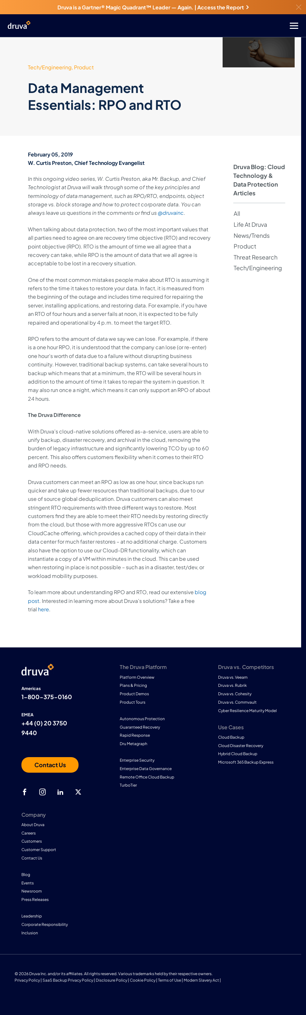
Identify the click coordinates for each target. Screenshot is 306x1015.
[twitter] (78, 792)
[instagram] (42, 792)
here (43, 609)
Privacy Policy (27, 980)
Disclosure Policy (111, 980)
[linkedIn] (60, 792)
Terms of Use (169, 980)
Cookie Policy (142, 980)
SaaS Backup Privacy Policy (68, 980)
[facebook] (24, 792)
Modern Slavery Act (201, 980)
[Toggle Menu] (179, 25)
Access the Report (223, 7)
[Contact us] (50, 765)
